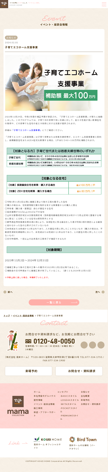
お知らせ (85, 392)
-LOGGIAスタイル (69, 400)
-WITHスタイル (68, 404)
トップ (7, 315)
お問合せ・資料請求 (91, 404)
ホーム (37, 392)
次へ (97, 292)
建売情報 (38, 400)
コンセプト (62, 392)
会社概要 (85, 396)
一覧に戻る (54, 302)
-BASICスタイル (68, 396)
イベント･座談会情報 (23, 315)
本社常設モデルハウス (45, 396)
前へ (10, 292)
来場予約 (85, 400)
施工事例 (38, 408)
